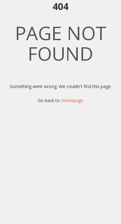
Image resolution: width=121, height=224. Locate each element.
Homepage (72, 100)
